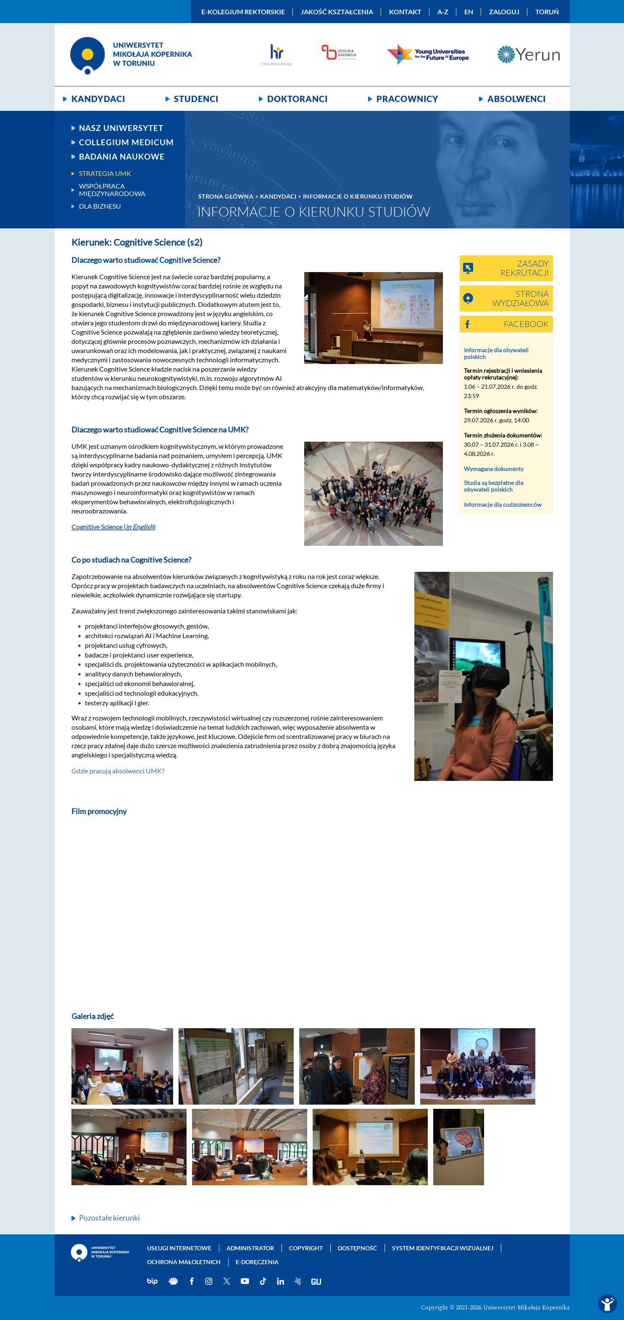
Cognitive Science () (113, 527)
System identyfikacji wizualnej (442, 1248)
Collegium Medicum (126, 142)
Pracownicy (408, 99)
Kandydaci (98, 99)
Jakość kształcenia (337, 12)
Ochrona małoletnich (184, 1261)
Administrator (250, 1248)
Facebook (526, 324)
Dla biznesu (100, 206)
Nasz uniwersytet (121, 128)
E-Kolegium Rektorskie (243, 12)
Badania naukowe (122, 156)
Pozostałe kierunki (109, 1217)
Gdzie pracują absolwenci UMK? (117, 771)
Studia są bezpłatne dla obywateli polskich (493, 486)
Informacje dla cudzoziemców (503, 504)
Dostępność (357, 1248)
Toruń (547, 12)
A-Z (442, 12)
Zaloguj (504, 12)
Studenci (196, 99)
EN (468, 12)
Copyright (306, 1248)
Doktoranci (297, 99)
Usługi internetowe (179, 1248)
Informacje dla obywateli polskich (496, 353)
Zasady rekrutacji (524, 269)
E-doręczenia (257, 1261)
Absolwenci (516, 99)
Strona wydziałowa (520, 299)
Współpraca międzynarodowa (112, 189)
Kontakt (405, 12)
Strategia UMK (105, 173)
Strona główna (226, 196)
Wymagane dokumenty (494, 468)
